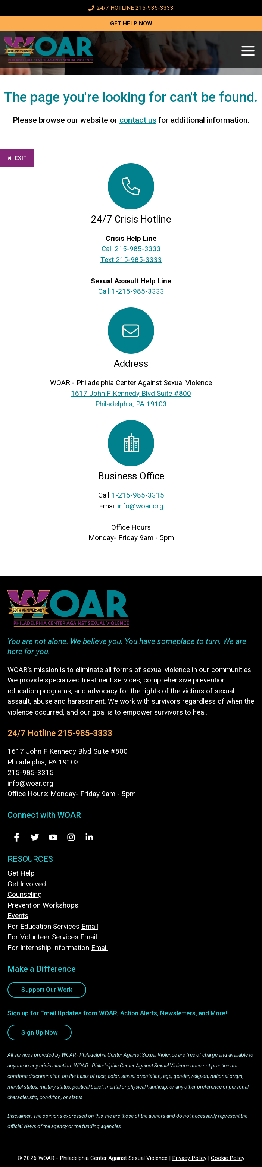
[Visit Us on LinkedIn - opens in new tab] (89, 837)
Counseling (24, 894)
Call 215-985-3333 (131, 249)
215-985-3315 (30, 772)
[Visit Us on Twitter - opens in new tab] (35, 837)
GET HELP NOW (131, 23)
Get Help (21, 873)
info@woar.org (140, 506)
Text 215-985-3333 (131, 259)
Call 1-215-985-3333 (131, 291)
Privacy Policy (189, 1158)
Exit (21, 158)
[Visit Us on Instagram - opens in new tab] (71, 837)
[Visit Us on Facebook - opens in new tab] (16, 837)
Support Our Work (46, 989)
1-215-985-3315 (137, 495)
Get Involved (26, 884)
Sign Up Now (39, 1032)
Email (89, 926)
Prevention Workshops (42, 905)
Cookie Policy (227, 1158)
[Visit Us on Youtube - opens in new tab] (53, 837)
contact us (137, 120)
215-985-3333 (85, 733)
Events (17, 915)
